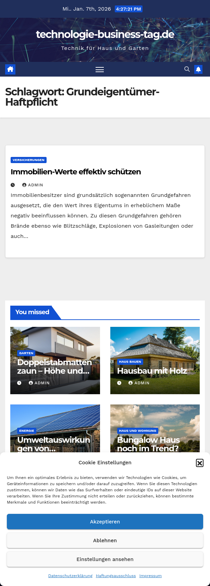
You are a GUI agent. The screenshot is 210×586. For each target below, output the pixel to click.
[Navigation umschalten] (100, 69)
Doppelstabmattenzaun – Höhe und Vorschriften (54, 370)
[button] (199, 462)
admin (33, 185)
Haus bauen (130, 361)
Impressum (150, 575)
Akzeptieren (105, 522)
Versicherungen (29, 160)
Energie (26, 430)
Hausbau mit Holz (152, 371)
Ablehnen (105, 540)
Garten (26, 353)
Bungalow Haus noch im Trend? (148, 444)
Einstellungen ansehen (104, 559)
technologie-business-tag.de (105, 34)
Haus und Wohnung (137, 430)
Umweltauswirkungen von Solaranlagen (53, 448)
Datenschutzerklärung (70, 575)
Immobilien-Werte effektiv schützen (76, 171)
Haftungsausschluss (116, 575)
